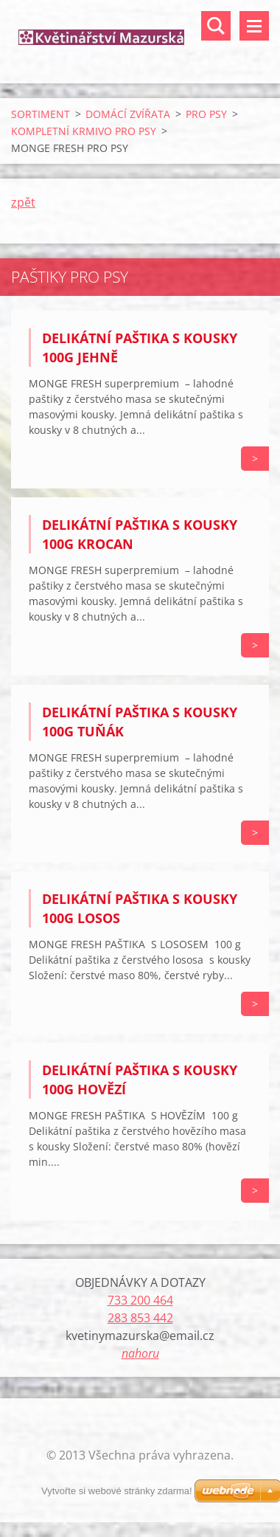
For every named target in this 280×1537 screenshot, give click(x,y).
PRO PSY (206, 114)
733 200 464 (140, 1300)
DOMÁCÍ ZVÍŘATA (127, 114)
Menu (254, 26)
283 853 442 (140, 1318)
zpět (23, 202)
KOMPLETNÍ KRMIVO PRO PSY (83, 131)
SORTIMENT (40, 114)
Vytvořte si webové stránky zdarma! (116, 1490)
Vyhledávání (216, 26)
